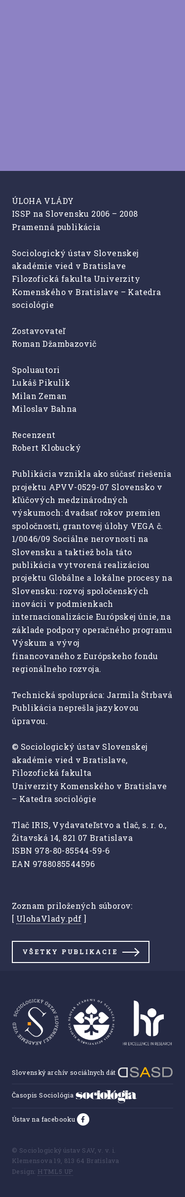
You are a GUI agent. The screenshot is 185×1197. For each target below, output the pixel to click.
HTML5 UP (55, 1171)
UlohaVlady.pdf (49, 918)
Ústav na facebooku (44, 1119)
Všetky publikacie (70, 952)
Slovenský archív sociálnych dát (92, 1072)
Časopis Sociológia (74, 1095)
